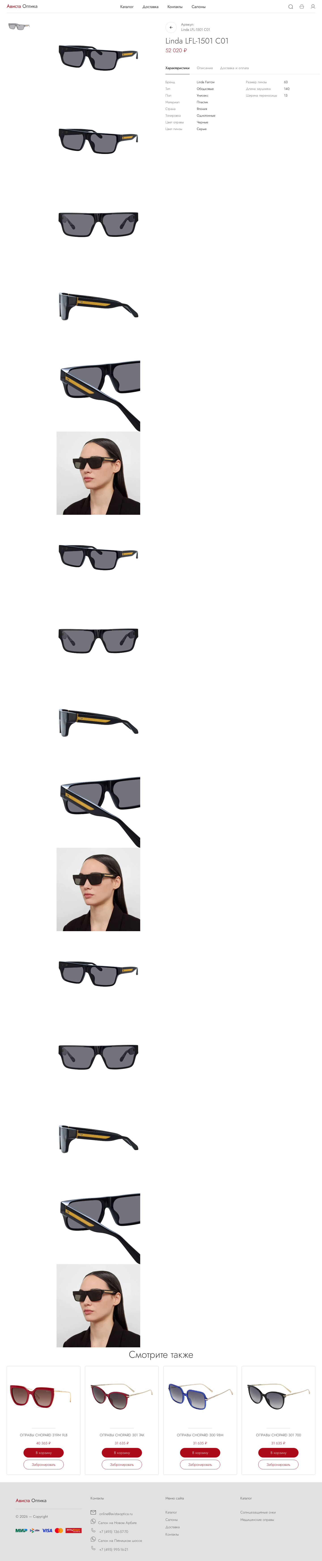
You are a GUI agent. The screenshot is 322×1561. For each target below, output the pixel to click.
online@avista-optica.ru (112, 1513)
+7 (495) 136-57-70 (109, 1531)
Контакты (175, 7)
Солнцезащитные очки (258, 1512)
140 (287, 88)
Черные (202, 122)
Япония (202, 108)
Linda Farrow (206, 82)
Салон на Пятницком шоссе (116, 1539)
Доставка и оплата (234, 67)
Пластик (202, 102)
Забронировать (43, 1464)
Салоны (199, 7)
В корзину (44, 1452)
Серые (202, 128)
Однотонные (206, 115)
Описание (205, 67)
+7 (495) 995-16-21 (109, 1548)
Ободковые (205, 88)
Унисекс (202, 95)
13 (285, 95)
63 (286, 82)
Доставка (150, 7)
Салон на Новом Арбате (114, 1522)
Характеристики (177, 67)
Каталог (126, 7)
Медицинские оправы (257, 1519)
